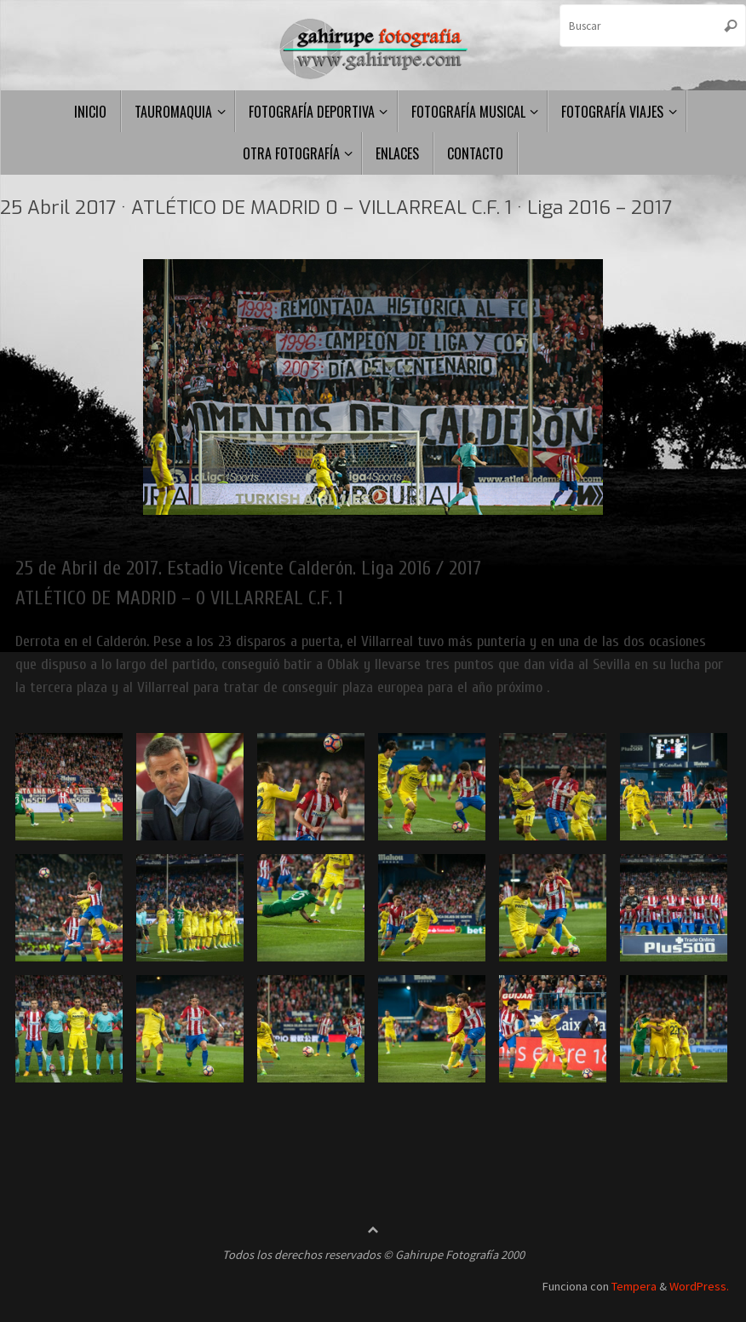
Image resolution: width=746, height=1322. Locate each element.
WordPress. (699, 1286)
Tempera (634, 1286)
